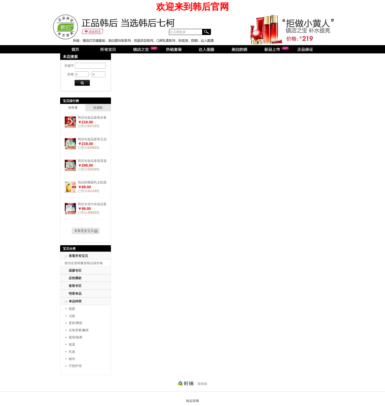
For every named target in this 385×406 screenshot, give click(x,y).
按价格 (98, 263)
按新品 (88, 263)
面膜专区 (75, 270)
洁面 (72, 316)
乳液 (72, 352)
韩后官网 (192, 401)
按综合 (69, 263)
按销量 (79, 263)
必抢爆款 (75, 278)
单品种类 (75, 301)
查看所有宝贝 (78, 256)
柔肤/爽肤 (75, 323)
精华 (72, 359)
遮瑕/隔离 (75, 337)
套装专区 (75, 286)
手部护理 (75, 366)
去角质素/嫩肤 (79, 330)
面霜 (72, 344)
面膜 (72, 309)
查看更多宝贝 (84, 231)
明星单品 (75, 293)
